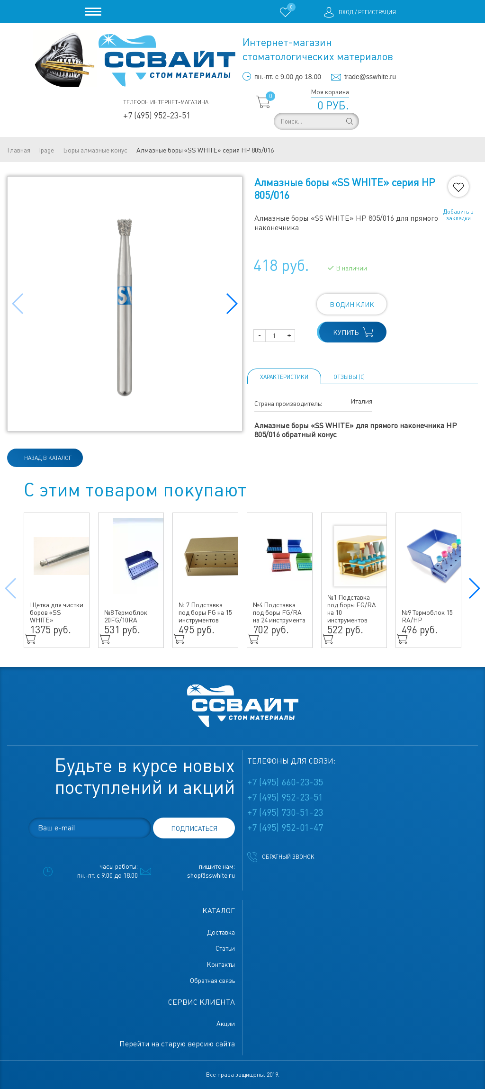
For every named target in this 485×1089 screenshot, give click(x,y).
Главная (18, 150)
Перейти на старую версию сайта (177, 1043)
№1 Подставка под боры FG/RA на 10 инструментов (351, 609)
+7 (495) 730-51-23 (285, 812)
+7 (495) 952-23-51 (156, 115)
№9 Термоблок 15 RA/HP (427, 616)
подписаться (194, 828)
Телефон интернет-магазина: (166, 102)
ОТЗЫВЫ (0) (349, 377)
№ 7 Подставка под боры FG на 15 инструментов (205, 612)
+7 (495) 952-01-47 (285, 827)
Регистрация (377, 12)
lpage (46, 150)
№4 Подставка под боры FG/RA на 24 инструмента (279, 612)
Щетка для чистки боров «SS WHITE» (56, 612)
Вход (346, 12)
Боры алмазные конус (95, 150)
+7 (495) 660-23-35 (285, 782)
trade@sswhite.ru (370, 77)
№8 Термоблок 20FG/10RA (125, 616)
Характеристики (284, 377)
